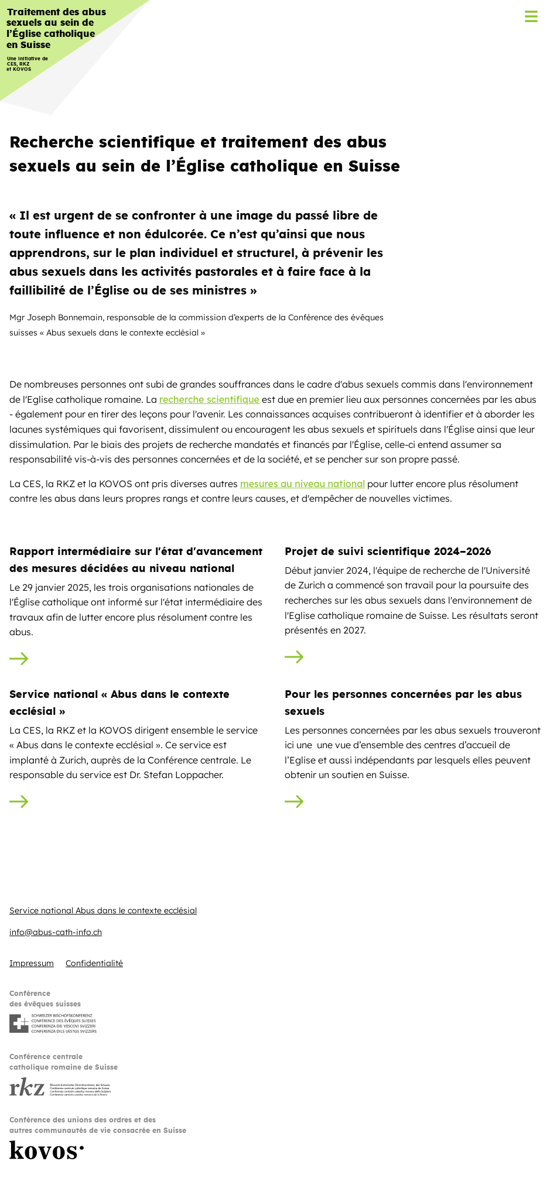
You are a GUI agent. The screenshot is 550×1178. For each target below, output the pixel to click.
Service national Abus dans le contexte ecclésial (103, 910)
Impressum (31, 963)
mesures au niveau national (302, 483)
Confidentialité (94, 963)
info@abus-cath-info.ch (55, 932)
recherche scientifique (209, 399)
